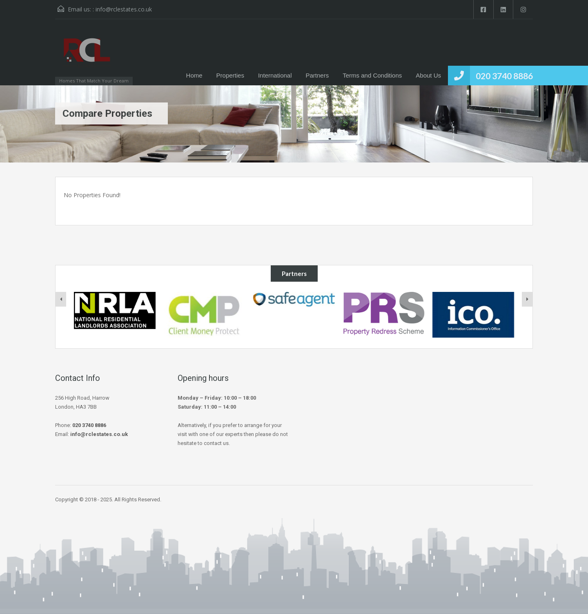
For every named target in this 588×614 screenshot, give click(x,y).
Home (194, 75)
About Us (428, 75)
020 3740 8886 (504, 76)
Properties (230, 75)
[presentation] (61, 299)
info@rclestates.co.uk (124, 9)
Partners (317, 75)
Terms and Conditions (372, 75)
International (275, 75)
